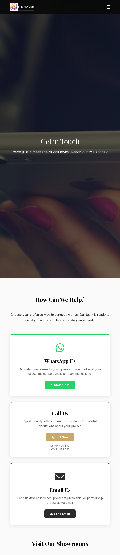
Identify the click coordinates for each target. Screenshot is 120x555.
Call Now (60, 437)
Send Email (60, 514)
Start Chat (60, 385)
